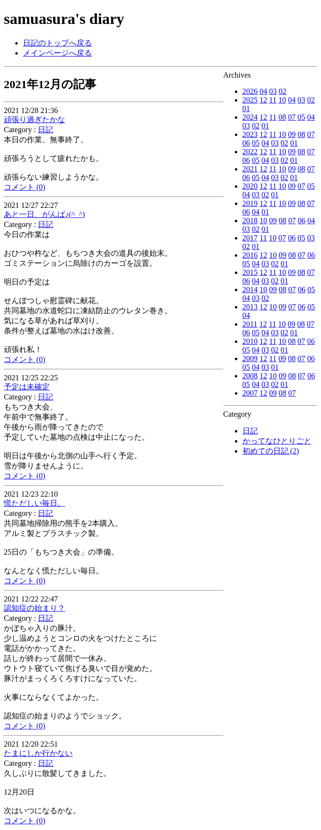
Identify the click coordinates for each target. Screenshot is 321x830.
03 (273, 91)
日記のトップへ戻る (57, 43)
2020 (250, 186)
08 (282, 117)
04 (263, 91)
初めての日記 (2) (271, 451)
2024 (250, 117)
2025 (250, 100)
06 (246, 143)
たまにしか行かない (38, 753)
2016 (250, 255)
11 (273, 100)
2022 (250, 152)
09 (292, 134)
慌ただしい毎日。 (34, 503)
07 (292, 117)
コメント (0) (24, 187)
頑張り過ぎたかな (34, 119)
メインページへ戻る (57, 53)
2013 (250, 307)
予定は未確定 (27, 387)
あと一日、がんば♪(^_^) (44, 214)
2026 (250, 91)
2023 (250, 134)
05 (301, 117)
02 (283, 91)
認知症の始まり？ (34, 608)
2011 (250, 324)
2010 (250, 341)
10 (282, 100)
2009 (250, 358)
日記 (250, 431)
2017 (250, 238)
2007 (250, 393)
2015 (250, 272)
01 (246, 108)
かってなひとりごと (277, 441)
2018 (250, 220)
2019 (250, 203)
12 (263, 100)
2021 (250, 169)
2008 (250, 376)
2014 (250, 289)
